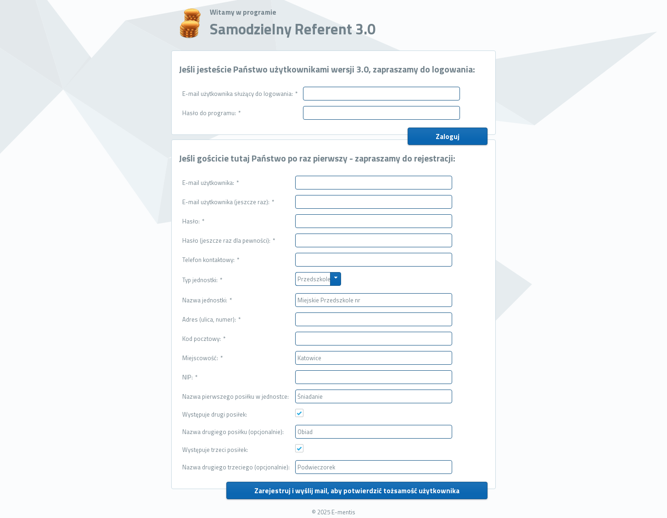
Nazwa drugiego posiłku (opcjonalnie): (233, 431)
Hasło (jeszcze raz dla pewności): (228, 240)
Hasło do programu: (211, 112)
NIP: (189, 377)
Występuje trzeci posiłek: (215, 449)
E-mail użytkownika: (210, 182)
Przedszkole (314, 279)
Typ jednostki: (202, 279)
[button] (448, 136)
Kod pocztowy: (203, 338)
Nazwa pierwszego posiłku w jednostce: (235, 396)
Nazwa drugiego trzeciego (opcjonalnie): (236, 467)
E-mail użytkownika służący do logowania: (239, 93)
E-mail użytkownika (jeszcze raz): (228, 201)
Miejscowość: (202, 357)
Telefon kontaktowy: (210, 259)
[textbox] (381, 93)
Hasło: (193, 221)
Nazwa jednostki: (207, 300)
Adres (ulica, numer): (211, 319)
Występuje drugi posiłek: (214, 414)
